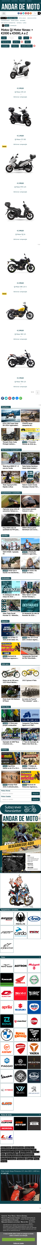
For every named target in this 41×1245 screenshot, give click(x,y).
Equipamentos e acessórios (11, 493)
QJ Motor (16, 42)
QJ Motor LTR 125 (20, 92)
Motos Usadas (6, 1147)
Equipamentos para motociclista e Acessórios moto (18, 1150)
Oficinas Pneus (11, 1154)
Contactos (4, 1216)
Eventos (5, 750)
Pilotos (36, 1159)
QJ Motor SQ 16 (20, 234)
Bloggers (30, 1159)
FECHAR (18, 1239)
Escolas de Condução (8, 1159)
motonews (22, 20)
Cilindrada (5, 46)
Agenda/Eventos (17, 1147)
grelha (7, 25)
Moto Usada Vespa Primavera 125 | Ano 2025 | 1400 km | (20, 1185)
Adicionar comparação (20, 97)
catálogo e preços (12, 18)
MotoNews (6, 407)
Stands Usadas (25, 1152)
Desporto (5, 621)
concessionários (5, 20)
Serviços (4, 1161)
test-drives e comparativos (8, 23)
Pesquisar (36, 793)
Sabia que (6, 664)
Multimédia (6, 578)
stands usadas (14, 20)
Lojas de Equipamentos (26, 1154)
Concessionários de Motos (10, 1152)
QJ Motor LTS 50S (20, 139)
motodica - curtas (21, 23)
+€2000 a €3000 (27, 46)
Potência (15, 46)
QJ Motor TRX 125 (20, 382)
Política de (18, 1243)
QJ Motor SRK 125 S (20, 287)
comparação (13, 25)
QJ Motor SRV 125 (20, 334)
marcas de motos (31, 18)
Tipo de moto (6, 42)
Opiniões (5, 536)
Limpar (4, 38)
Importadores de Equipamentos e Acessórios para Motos (20, 1157)
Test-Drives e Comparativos (11, 450)
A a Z (26, 38)
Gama (28, 42)
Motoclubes (21, 1159)
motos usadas (22, 18)
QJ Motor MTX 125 (20, 187)
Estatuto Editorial (22, 1216)
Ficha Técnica (12, 1216)
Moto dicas (6, 707)
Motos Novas (29, 1147)
